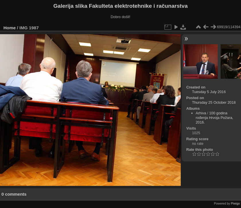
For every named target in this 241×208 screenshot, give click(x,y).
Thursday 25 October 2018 (214, 102)
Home (9, 27)
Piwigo (235, 203)
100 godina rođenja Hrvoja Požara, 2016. (214, 117)
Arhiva (201, 113)
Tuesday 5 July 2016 (209, 92)
